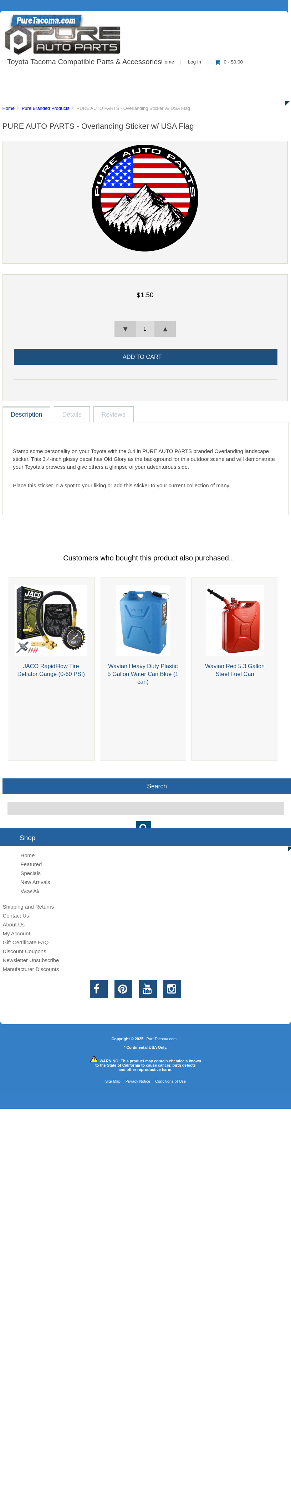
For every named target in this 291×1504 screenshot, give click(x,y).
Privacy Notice (138, 1081)
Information (124, 76)
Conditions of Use (170, 1081)
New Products (238, 76)
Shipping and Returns (28, 907)
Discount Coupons (24, 951)
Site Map (113, 1081)
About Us (71, 76)
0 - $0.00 (229, 62)
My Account (16, 933)
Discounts (69, 92)
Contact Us (179, 76)
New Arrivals (35, 882)
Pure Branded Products (46, 108)
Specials (30, 873)
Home (167, 62)
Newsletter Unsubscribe (30, 960)
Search (157, 785)
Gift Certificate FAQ (25, 942)
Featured (31, 864)
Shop (27, 76)
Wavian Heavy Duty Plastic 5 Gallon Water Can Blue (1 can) (142, 674)
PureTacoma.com (161, 1039)
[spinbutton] (145, 329)
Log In (194, 62)
